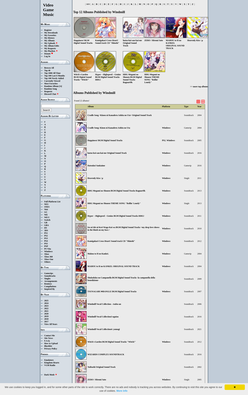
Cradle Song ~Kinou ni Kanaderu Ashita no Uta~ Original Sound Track (120, 115)
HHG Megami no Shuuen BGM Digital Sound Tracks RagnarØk (116, 191)
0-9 (88, 4)
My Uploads (51, 43)
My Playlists (51, 51)
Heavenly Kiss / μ (95, 178)
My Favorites (50, 35)
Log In (47, 56)
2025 (46, 300)
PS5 (46, 243)
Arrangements (50, 281)
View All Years (50, 324)
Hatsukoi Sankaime (96, 165)
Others (47, 262)
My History (49, 38)
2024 (46, 303)
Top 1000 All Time (52, 73)
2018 (46, 319)
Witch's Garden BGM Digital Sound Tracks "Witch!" (112, 342)
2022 (46, 308)
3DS (46, 230)
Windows (48, 251)
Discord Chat (51, 94)
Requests (48, 91)
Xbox (46, 254)
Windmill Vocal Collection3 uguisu (103, 316)
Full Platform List (52, 201)
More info (121, 390)
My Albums (49, 40)
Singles (47, 278)
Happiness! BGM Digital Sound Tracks (105, 140)
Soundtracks (50, 276)
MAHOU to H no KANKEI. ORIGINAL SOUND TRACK (114, 266)
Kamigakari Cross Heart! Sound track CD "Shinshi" (111, 241)
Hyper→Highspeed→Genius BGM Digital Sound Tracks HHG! (116, 216)
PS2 (46, 235)
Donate (48, 53)
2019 (46, 316)
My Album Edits (51, 46)
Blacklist (48, 346)
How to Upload (51, 343)
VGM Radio (49, 365)
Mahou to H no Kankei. (98, 253)
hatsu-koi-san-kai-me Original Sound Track (107, 153)
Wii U (47, 217)
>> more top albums (199, 86)
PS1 (46, 233)
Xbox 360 (48, 256)
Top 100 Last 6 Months (54, 75)
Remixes (48, 284)
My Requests (50, 48)
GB (45, 222)
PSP (46, 246)
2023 (46, 306)
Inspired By (49, 289)
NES (46, 204)
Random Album (51, 86)
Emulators (49, 360)
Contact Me (49, 335)
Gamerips (48, 273)
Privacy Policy (50, 348)
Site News (48, 338)
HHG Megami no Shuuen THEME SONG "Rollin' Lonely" (114, 203)
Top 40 (47, 70)
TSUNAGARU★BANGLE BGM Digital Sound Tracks (112, 291)
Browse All (49, 68)
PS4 (46, 241)
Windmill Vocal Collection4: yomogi (104, 329)
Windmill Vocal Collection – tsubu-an (104, 304)
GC (45, 212)
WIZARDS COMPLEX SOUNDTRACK (106, 354)
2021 (46, 311)
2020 (46, 313)
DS (45, 228)
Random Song (50, 89)
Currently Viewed (52, 81)
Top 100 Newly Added (54, 78)
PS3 (46, 238)
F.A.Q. (47, 341)
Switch (47, 220)
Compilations (50, 286)
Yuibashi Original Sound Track (102, 367)
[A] (60, 86)
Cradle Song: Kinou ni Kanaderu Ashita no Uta (109, 128)
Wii (45, 214)
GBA (46, 225)
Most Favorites (51, 83)
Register (48, 30)
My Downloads (51, 32)
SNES (47, 207)
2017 (46, 321)
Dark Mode (50, 374)
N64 (46, 209)
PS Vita (47, 249)
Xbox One (48, 259)
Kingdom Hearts (51, 362)
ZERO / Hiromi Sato (97, 379)
